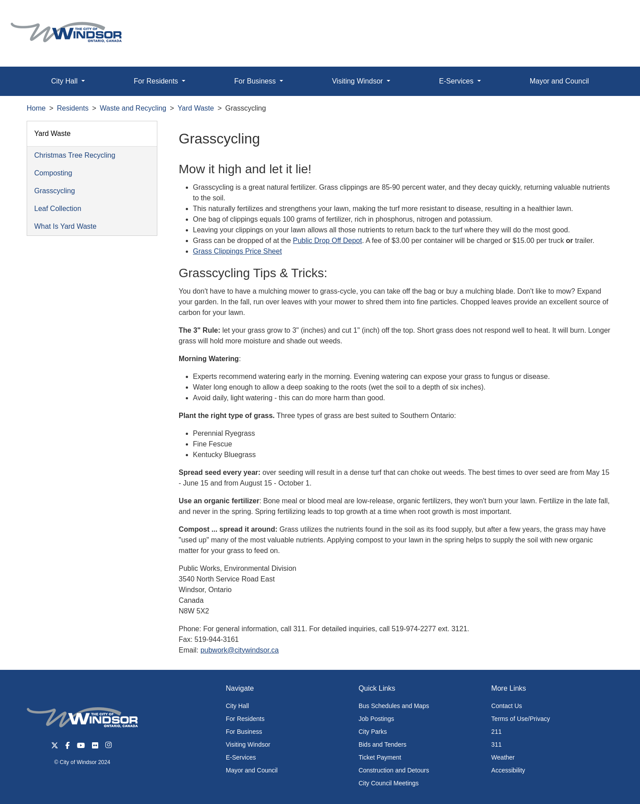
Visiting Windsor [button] (358, 81)
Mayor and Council (559, 81)
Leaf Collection (57, 208)
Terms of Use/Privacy (520, 718)
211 (496, 731)
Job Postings (376, 718)
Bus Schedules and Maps (394, 705)
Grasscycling (54, 191)
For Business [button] (256, 81)
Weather (503, 757)
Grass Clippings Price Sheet (237, 251)
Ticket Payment (380, 757)
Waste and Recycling (133, 108)
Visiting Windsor (248, 744)
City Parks (373, 731)
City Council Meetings (389, 783)
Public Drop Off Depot (327, 240)
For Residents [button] (157, 81)
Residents (72, 108)
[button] (613, 16)
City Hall (237, 705)
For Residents (245, 718)
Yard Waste (196, 108)
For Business (244, 731)
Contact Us (506, 705)
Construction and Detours (394, 770)
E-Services (241, 757)
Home (36, 108)
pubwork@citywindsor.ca (239, 650)
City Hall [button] (65, 81)
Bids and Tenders (383, 744)
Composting (53, 173)
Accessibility (508, 770)
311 (496, 744)
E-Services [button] (457, 81)
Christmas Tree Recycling (74, 155)
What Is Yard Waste (65, 226)
